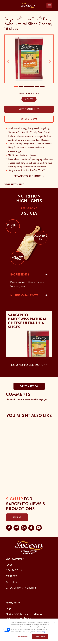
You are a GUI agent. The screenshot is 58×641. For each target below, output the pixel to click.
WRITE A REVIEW (29, 386)
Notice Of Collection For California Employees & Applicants (24, 616)
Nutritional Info (29, 109)
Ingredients (19, 274)
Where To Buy (29, 118)
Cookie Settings (22, 636)
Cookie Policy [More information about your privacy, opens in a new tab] (40, 631)
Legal (8, 608)
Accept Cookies (40, 636)
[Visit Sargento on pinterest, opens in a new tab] (16, 527)
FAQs (9, 565)
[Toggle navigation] (49, 5)
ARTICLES (11, 582)
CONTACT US (14, 570)
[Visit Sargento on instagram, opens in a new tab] (24, 527)
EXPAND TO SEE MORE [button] (29, 365)
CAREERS (11, 576)
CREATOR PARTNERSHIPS (21, 588)
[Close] (54, 622)
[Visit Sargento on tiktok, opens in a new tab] (31, 527)
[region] (29, 630)
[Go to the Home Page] (28, 5)
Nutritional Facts (24, 295)
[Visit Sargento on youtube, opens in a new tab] (39, 527)
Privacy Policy (13, 602)
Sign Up (17, 517)
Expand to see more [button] (29, 176)
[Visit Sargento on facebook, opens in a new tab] (9, 527)
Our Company (15, 559)
